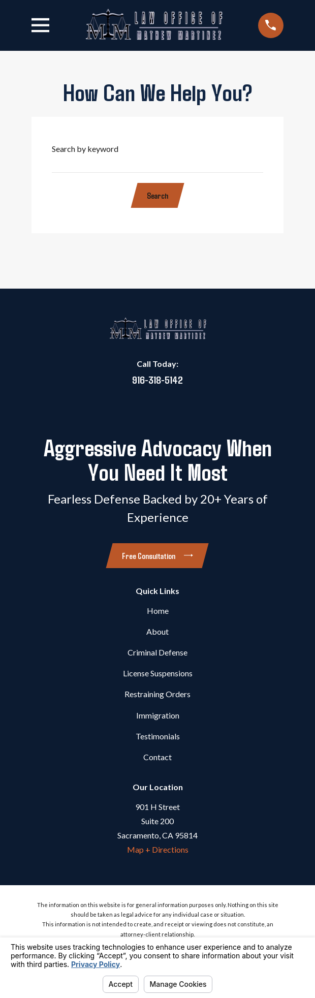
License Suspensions (158, 673)
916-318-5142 (157, 379)
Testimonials (158, 736)
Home (158, 610)
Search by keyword (85, 148)
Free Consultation (157, 555)
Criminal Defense (157, 652)
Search (157, 195)
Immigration (157, 715)
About (157, 631)
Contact (157, 757)
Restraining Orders (157, 694)
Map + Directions (157, 849)
